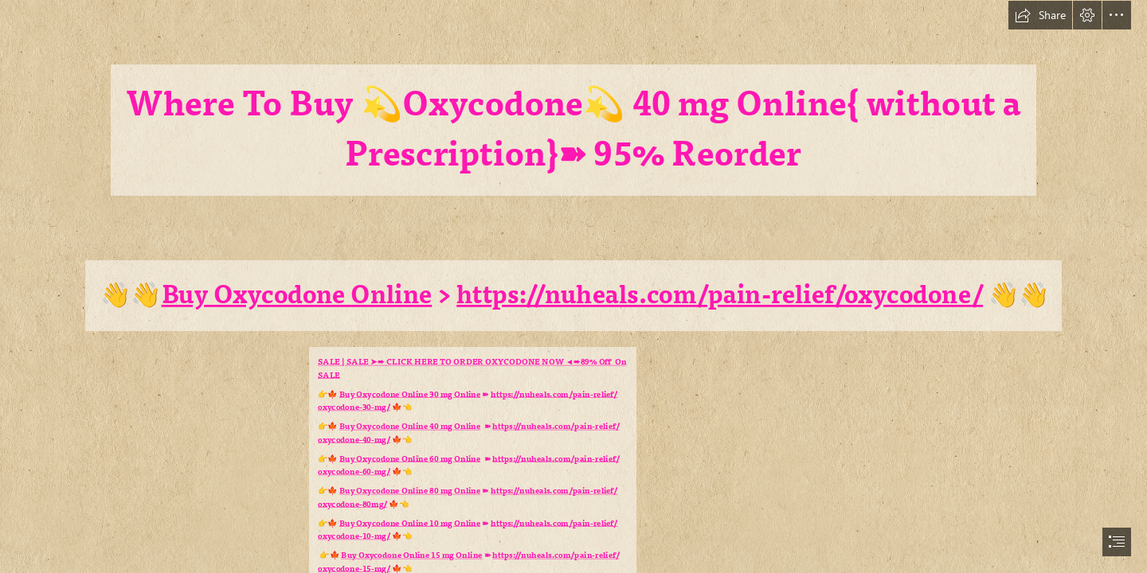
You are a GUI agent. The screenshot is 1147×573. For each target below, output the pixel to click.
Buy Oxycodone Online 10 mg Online (409, 523)
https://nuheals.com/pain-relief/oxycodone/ (720, 295)
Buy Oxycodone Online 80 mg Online (409, 491)
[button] (1040, 15)
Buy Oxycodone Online (297, 295)
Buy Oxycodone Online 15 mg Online (412, 555)
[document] (573, 286)
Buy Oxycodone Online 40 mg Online (409, 426)
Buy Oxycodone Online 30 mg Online (409, 394)
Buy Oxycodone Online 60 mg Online (409, 459)
